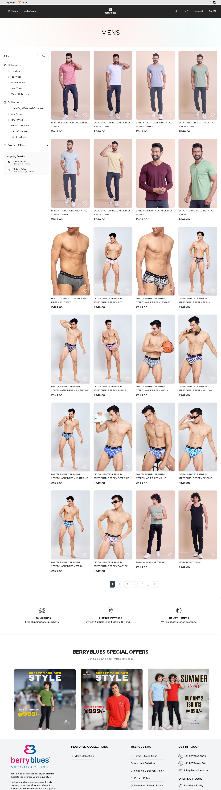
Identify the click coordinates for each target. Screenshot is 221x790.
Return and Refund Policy (148, 785)
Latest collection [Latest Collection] (18, 137)
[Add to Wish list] (85, 115)
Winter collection (18, 94)
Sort (42, 56)
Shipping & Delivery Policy (149, 770)
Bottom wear (16, 82)
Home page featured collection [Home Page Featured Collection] (26, 108)
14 (155, 584)
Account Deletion (144, 763)
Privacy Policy (142, 778)
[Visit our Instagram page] (214, 2)
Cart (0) (212, 11)
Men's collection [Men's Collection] (18, 131)
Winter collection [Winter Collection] (18, 125)
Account (199, 11)
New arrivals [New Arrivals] (15, 114)
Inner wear (15, 88)
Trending (14, 71)
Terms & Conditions (145, 755)
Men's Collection (84, 755)
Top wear (14, 77)
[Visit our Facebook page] (210, 2)
